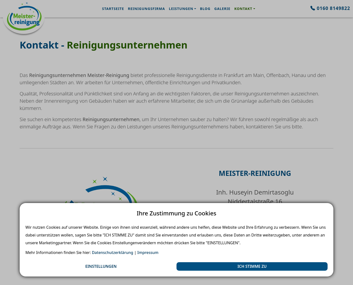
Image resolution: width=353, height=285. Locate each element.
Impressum (147, 252)
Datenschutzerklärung (112, 252)
